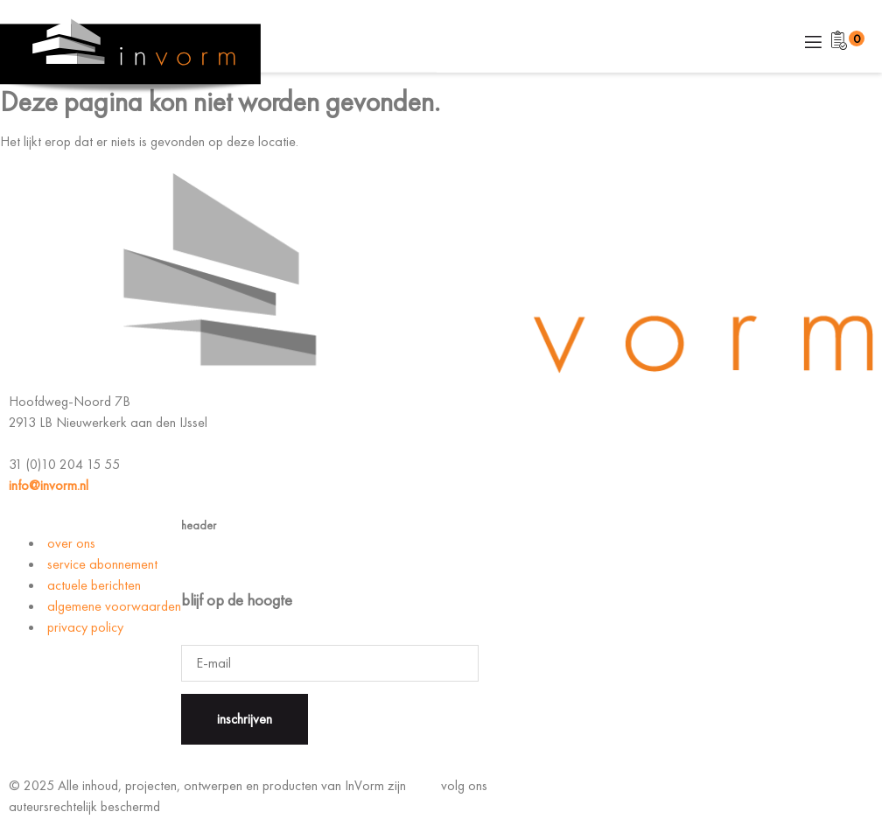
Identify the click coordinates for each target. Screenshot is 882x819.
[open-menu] (812, 43)
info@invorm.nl (48, 485)
